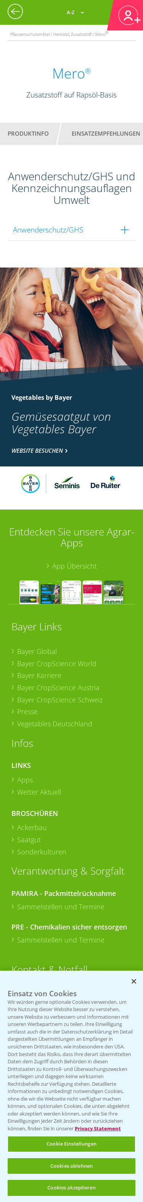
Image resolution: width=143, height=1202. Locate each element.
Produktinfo (28, 133)
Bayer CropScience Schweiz (60, 699)
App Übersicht (74, 566)
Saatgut (29, 839)
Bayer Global (37, 651)
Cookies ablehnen (71, 1165)
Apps (25, 779)
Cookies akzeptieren (71, 1187)
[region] (71, 1086)
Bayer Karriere (39, 675)
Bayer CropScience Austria (58, 687)
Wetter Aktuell (39, 792)
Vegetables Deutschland (54, 723)
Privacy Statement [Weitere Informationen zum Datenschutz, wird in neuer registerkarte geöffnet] (98, 1128)
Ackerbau (32, 827)
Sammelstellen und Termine (60, 906)
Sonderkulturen (41, 851)
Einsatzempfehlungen (106, 133)
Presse (27, 711)
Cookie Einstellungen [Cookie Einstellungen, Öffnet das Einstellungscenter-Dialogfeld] (71, 1143)
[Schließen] (133, 981)
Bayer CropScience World (56, 663)
